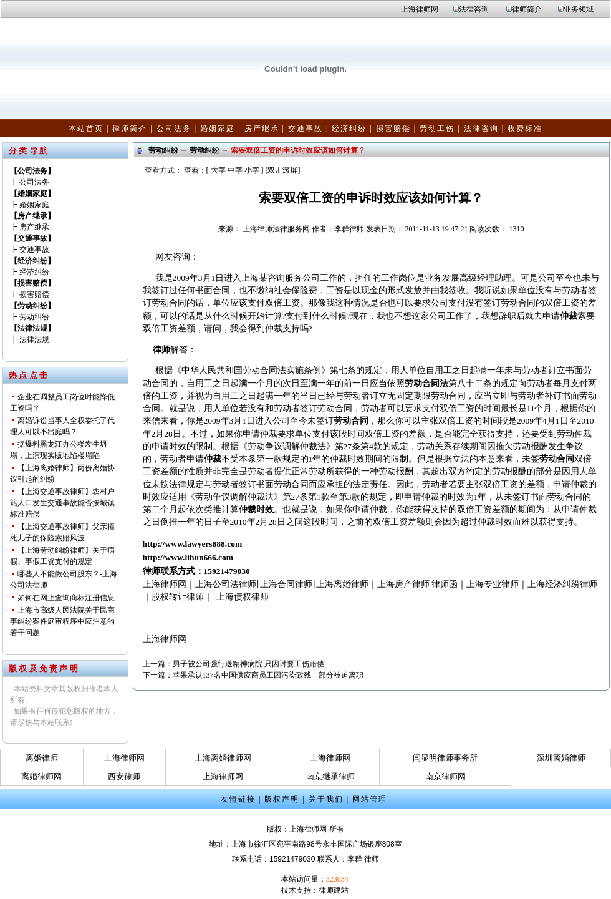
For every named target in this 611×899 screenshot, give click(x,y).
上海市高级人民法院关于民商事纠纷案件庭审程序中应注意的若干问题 (62, 621)
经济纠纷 (349, 128)
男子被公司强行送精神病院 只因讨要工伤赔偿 (248, 663)
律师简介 (527, 9)
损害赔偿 (393, 128)
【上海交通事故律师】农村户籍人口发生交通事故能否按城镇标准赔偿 (62, 502)
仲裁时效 (256, 509)
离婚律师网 (41, 776)
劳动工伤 (437, 128)
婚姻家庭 (217, 128)
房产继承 (261, 128)
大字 (218, 170)
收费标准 (525, 128)
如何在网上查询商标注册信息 (66, 597)
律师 (161, 349)
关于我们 (326, 799)
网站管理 (369, 799)
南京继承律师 (330, 776)
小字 (251, 170)
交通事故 (305, 128)
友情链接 (238, 799)
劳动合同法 (426, 383)
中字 (235, 170)
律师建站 (334, 890)
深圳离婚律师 (561, 757)
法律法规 (34, 339)
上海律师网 (419, 9)
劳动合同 (351, 420)
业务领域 (579, 9)
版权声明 (281, 799)
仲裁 (568, 316)
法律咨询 (474, 9)
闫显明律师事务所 (445, 757)
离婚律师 (42, 757)
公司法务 (173, 128)
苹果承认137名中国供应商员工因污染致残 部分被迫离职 (268, 675)
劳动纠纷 (34, 317)
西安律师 (124, 776)
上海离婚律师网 (223, 757)
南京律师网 (445, 776)
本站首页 (86, 128)
